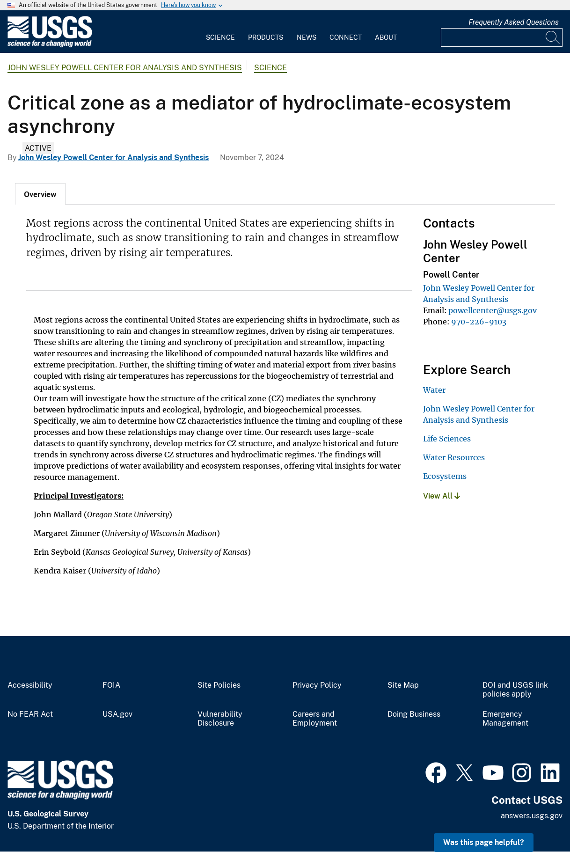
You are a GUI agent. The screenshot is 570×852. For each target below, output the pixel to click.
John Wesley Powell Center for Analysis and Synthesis (124, 67)
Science (220, 37)
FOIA (111, 685)
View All (441, 496)
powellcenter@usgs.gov (492, 310)
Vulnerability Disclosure (219, 718)
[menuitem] (220, 32)
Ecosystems (445, 476)
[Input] (502, 37)
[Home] (49, 45)
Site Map (403, 685)
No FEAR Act (30, 714)
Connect (345, 37)
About (386, 37)
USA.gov (117, 714)
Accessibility (29, 685)
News (306, 37)
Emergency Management (505, 718)
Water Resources (454, 457)
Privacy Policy (317, 685)
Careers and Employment (314, 718)
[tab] (40, 194)
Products (265, 37)
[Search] (553, 37)
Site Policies (219, 685)
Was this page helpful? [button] (483, 842)
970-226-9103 (478, 321)
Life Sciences (447, 438)
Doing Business (413, 714)
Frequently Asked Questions (513, 22)
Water (434, 390)
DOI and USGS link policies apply (515, 689)
